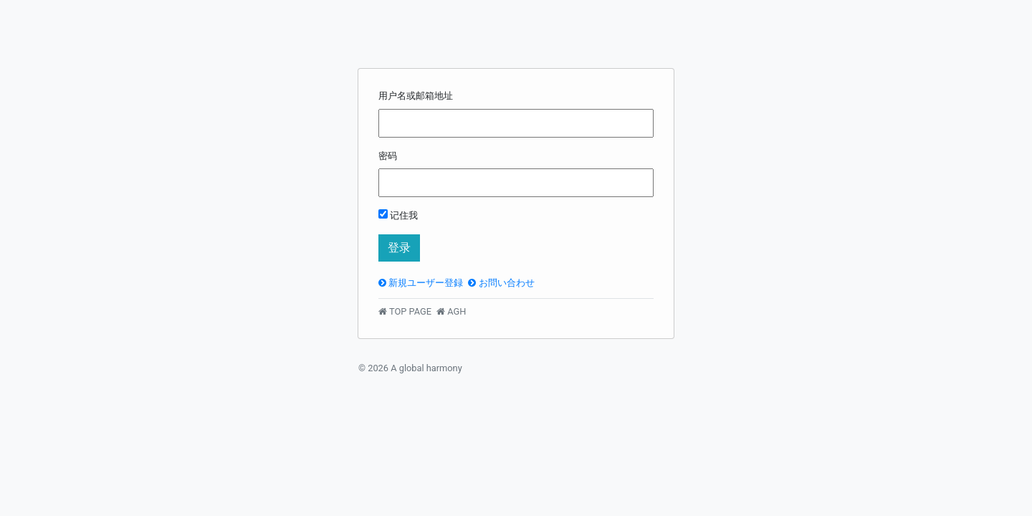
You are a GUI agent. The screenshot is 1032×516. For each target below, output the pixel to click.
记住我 (398, 215)
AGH (451, 311)
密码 (387, 155)
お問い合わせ (501, 282)
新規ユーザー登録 (420, 282)
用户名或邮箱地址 (415, 95)
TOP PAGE (404, 311)
